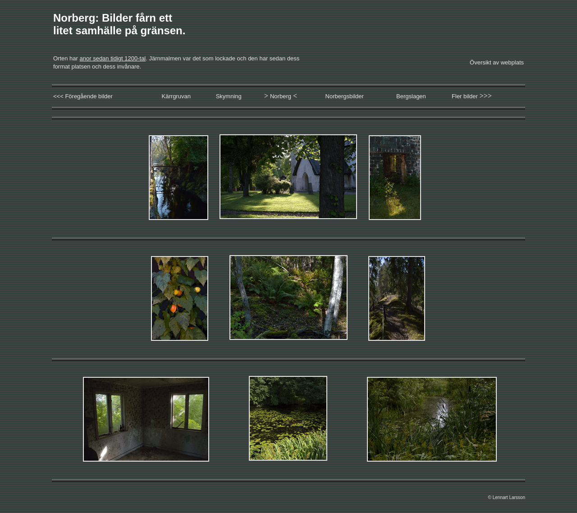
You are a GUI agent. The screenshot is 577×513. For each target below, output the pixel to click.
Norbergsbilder (344, 96)
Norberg (280, 96)
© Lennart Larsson (506, 497)
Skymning (229, 96)
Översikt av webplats (497, 62)
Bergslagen (411, 96)
